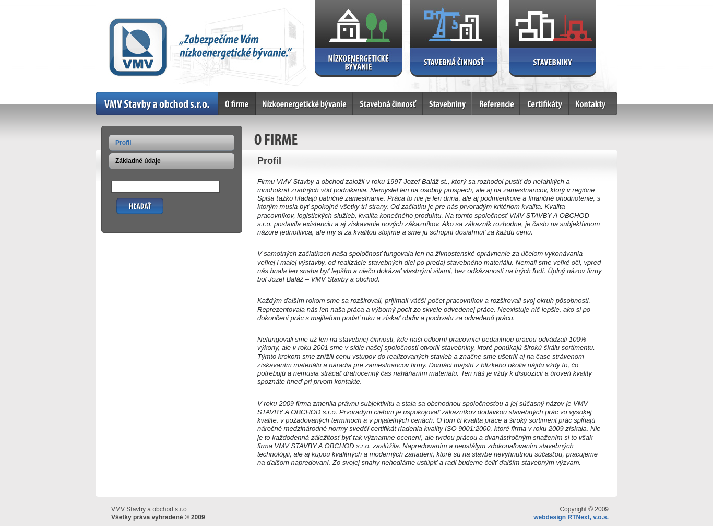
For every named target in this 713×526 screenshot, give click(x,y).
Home (157, 103)
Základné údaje (138, 161)
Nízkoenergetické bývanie (304, 103)
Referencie (496, 103)
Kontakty (593, 103)
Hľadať (126, 202)
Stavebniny (447, 103)
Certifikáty (544, 103)
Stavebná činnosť (388, 103)
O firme (237, 103)
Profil (123, 142)
